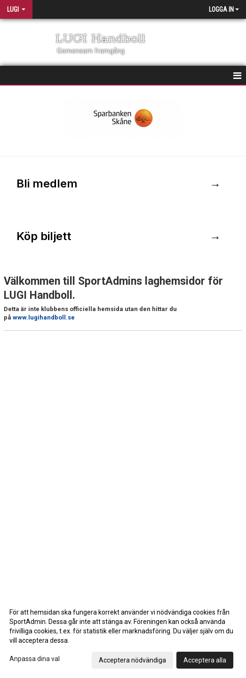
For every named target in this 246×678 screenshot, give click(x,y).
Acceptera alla (204, 660)
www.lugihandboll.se (44, 317)
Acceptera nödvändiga (132, 660)
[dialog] (123, 635)
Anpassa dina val (34, 658)
